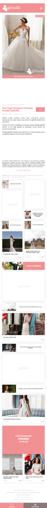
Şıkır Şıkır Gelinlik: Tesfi (9, 337)
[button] (23, 444)
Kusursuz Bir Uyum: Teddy (10, 254)
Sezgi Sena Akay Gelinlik (15, 183)
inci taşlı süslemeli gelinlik (19, 177)
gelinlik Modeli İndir (23, 170)
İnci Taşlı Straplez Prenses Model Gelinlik (17, 109)
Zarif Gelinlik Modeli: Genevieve (12, 419)
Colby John (5, 421)
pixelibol (27, 497)
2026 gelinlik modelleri (28, 492)
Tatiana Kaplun (6, 339)
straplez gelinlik (17, 175)
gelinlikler (37, 492)
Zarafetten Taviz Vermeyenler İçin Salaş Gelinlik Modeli (30, 388)
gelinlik (25, 175)
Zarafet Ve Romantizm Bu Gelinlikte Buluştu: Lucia (33, 251)
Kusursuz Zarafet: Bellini (38, 224)
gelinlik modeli (38, 175)
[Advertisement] (23, 92)
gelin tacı (9, 175)
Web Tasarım (20, 497)
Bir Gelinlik (15, 114)
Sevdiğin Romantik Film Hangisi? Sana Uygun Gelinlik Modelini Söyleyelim (37, 215)
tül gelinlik (30, 175)
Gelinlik (5, 480)
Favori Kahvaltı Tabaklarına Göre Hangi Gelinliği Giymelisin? (30, 347)
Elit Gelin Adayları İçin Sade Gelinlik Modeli (11, 477)
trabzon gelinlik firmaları (23, 495)
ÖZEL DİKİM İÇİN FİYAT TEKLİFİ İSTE (23, 76)
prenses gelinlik (6, 177)
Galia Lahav (6, 257)
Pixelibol (25, 499)
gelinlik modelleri (16, 492)
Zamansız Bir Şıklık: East (15, 225)
